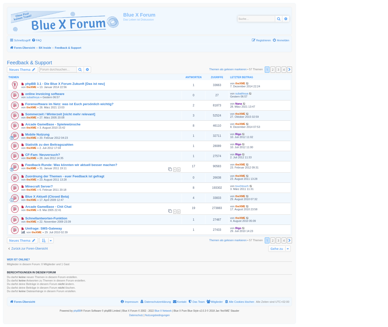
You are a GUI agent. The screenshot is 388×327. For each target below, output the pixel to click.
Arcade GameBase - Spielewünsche (53, 124)
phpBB (77, 310)
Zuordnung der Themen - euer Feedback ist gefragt (64, 176)
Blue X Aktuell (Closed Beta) (47, 196)
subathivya (33, 97)
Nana (238, 103)
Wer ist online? (18, 259)
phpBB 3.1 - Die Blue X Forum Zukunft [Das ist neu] (65, 84)
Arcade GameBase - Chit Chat (48, 207)
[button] (289, 69)
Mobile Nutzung (37, 134)
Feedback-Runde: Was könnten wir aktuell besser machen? (71, 165)
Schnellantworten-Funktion (46, 218)
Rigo (238, 134)
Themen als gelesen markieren (228, 69)
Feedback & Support (29, 62)
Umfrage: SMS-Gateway (43, 228)
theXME (31, 87)
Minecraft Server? (39, 186)
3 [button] (278, 69)
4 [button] (284, 69)
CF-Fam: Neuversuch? (42, 155)
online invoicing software (44, 94)
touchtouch (242, 186)
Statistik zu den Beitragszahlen (49, 144)
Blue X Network (162, 310)
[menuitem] (37, 40)
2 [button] (273, 69)
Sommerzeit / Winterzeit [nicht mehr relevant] (60, 114)
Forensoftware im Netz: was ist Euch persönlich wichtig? (69, 104)
